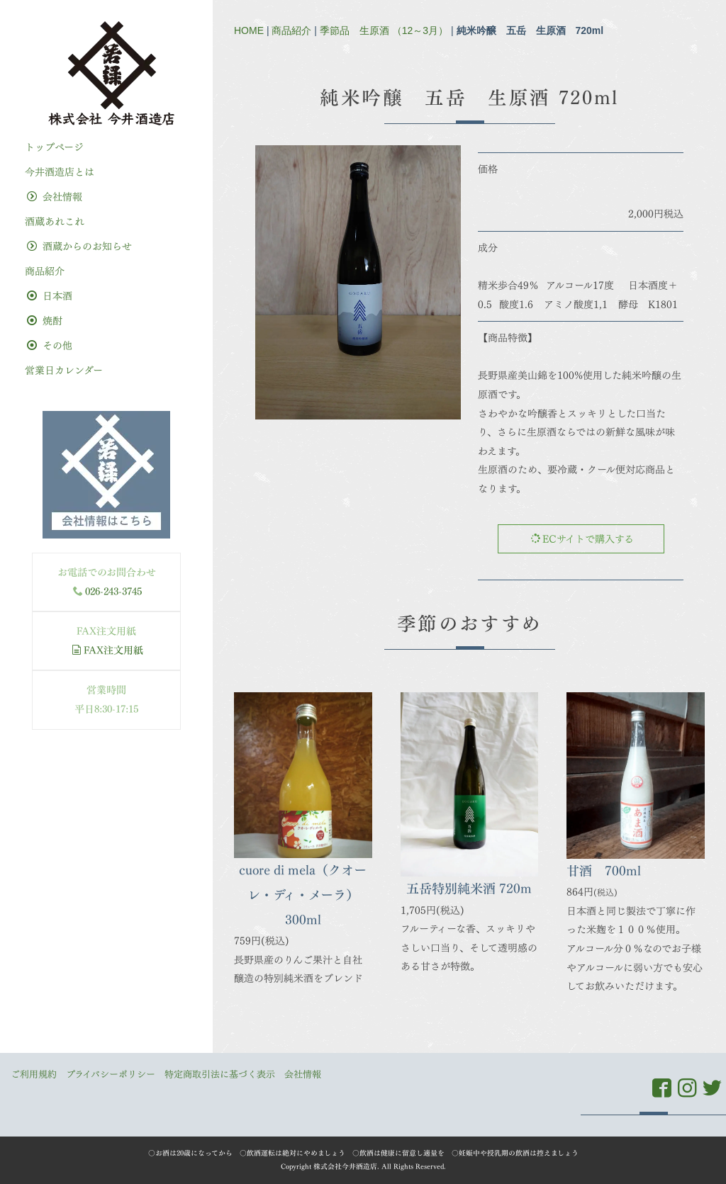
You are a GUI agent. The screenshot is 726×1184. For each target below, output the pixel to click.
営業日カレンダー (64, 370)
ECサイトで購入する (582, 538)
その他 (49, 345)
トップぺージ (54, 147)
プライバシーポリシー (110, 1074)
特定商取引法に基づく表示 (219, 1074)
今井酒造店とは (59, 171)
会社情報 (54, 196)
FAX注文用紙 (107, 650)
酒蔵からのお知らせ (79, 246)
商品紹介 (291, 30)
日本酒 (49, 295)
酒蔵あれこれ (54, 221)
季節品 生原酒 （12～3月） (384, 30)
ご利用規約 (34, 1074)
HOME (249, 30)
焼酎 (44, 320)
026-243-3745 (113, 591)
